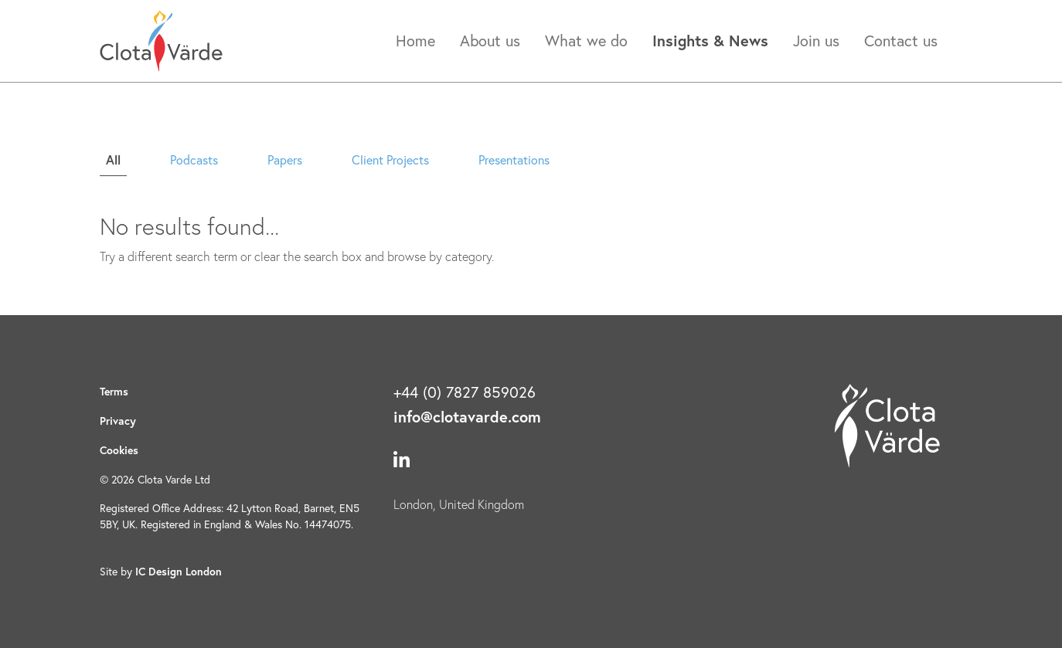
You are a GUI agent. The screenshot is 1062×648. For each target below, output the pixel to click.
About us (490, 40)
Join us (816, 40)
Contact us (901, 40)
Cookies (119, 450)
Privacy (118, 421)
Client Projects (390, 159)
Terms (114, 392)
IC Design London (178, 571)
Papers (284, 159)
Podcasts (194, 159)
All (113, 159)
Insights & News (710, 40)
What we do (586, 40)
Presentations (514, 159)
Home (415, 40)
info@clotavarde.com (467, 416)
